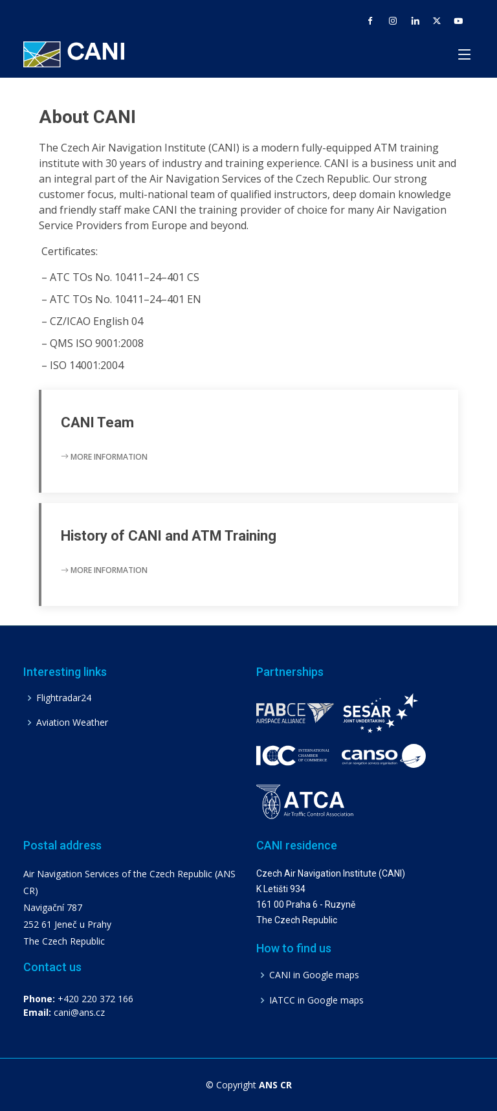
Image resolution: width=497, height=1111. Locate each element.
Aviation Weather (72, 722)
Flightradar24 (63, 697)
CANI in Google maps (314, 975)
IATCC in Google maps (316, 1000)
